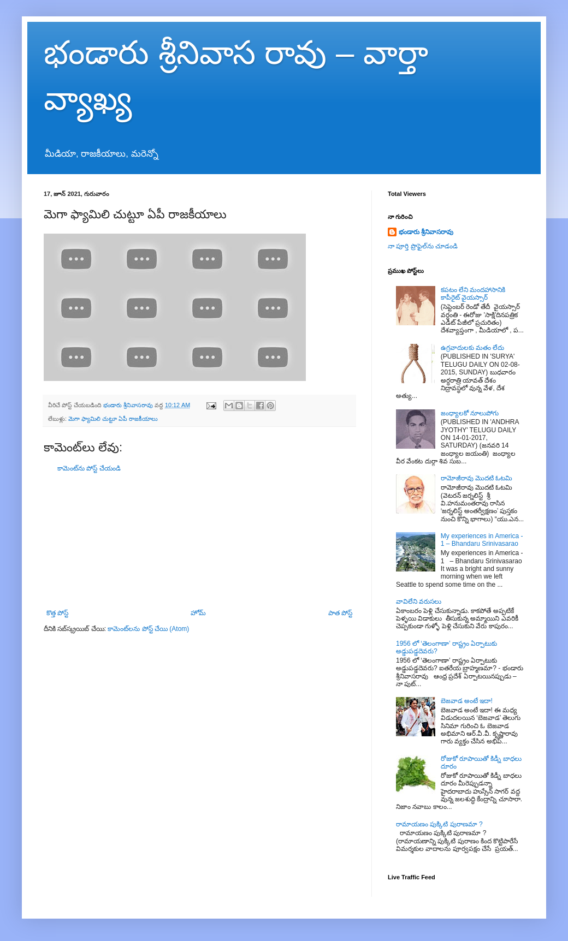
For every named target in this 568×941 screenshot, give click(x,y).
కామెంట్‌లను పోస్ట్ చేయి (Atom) (148, 629)
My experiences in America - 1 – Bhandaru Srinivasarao (482, 539)
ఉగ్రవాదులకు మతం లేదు (473, 348)
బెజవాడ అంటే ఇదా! (467, 701)
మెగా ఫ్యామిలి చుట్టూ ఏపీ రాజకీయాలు (113, 418)
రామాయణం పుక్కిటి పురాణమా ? (439, 824)
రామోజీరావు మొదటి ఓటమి (477, 478)
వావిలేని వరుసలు (418, 601)
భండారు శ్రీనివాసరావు (426, 232)
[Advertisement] (199, 540)
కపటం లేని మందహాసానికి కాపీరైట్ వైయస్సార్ (473, 293)
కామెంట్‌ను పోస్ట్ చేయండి (89, 468)
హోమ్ (198, 613)
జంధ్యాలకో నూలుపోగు (470, 413)
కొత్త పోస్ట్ (57, 613)
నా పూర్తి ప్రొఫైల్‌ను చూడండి (423, 246)
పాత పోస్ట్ (340, 613)
